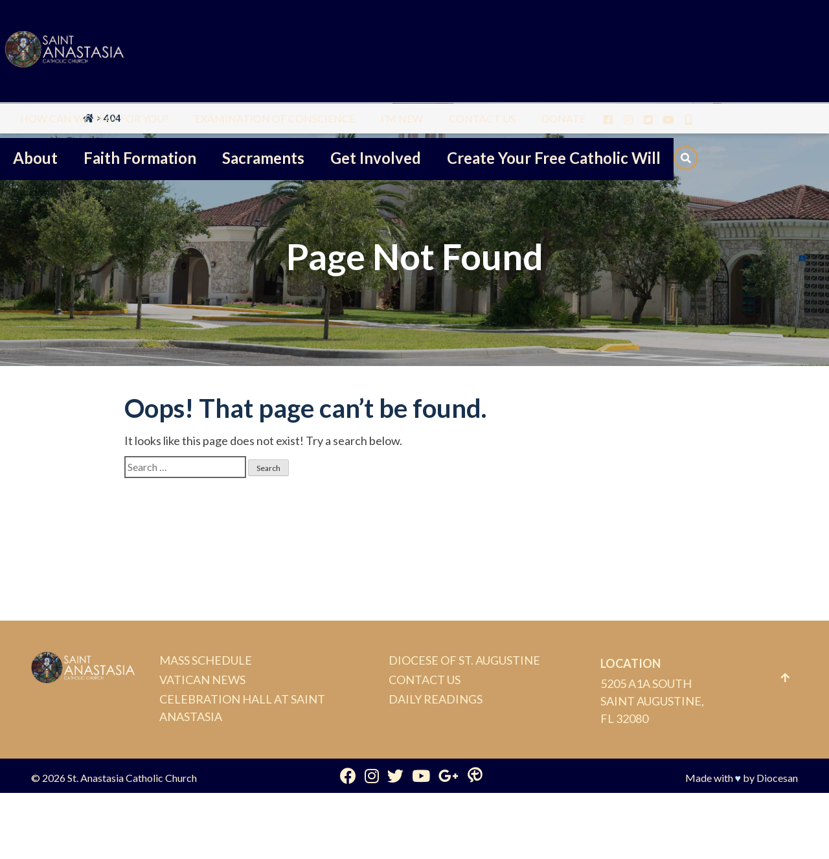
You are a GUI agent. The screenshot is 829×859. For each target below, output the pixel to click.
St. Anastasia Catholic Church (132, 778)
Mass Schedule (205, 660)
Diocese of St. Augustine (464, 660)
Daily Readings (436, 699)
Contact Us (424, 679)
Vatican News (202, 679)
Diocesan (777, 778)
